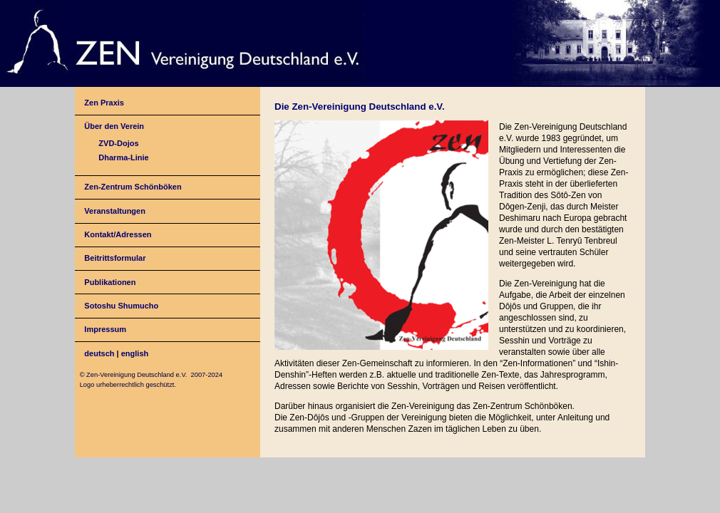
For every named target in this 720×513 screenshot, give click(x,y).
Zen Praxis (104, 102)
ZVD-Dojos (118, 143)
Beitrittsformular (114, 258)
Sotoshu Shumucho (121, 305)
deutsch (99, 353)
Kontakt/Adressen (117, 234)
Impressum (105, 329)
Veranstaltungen (114, 211)
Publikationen (109, 282)
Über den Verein (114, 126)
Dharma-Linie (123, 157)
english (135, 353)
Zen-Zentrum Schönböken (132, 186)
